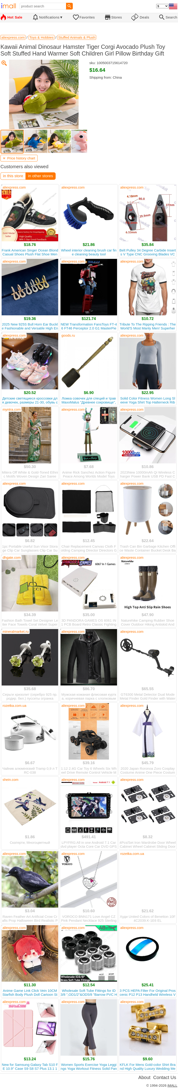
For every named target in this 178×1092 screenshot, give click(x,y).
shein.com (10, 780)
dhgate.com (12, 557)
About (144, 1077)
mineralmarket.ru (16, 631)
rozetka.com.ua (14, 705)
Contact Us (164, 1077)
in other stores (40, 176)
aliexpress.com (14, 187)
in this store (13, 176)
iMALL (172, 1085)
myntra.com (12, 409)
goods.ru (68, 335)
